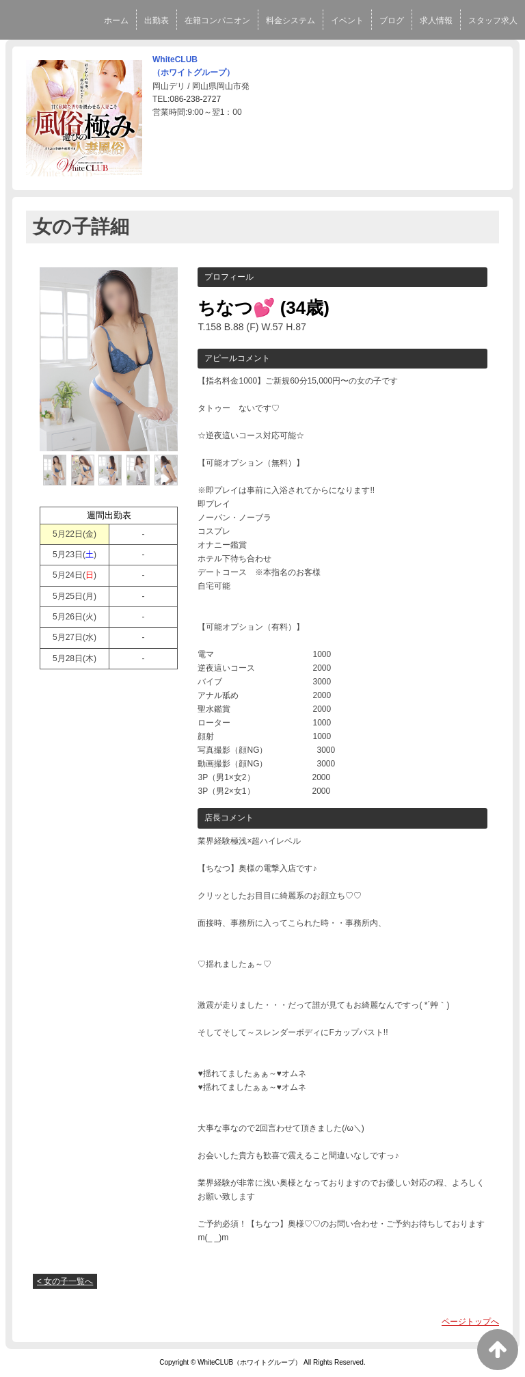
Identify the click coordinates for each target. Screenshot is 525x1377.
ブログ (391, 20)
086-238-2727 (195, 99)
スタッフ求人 (492, 20)
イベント (347, 20)
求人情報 (436, 20)
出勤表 (156, 20)
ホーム (116, 20)
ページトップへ (470, 1321)
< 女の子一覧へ (65, 1281)
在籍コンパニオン (217, 20)
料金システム (290, 20)
